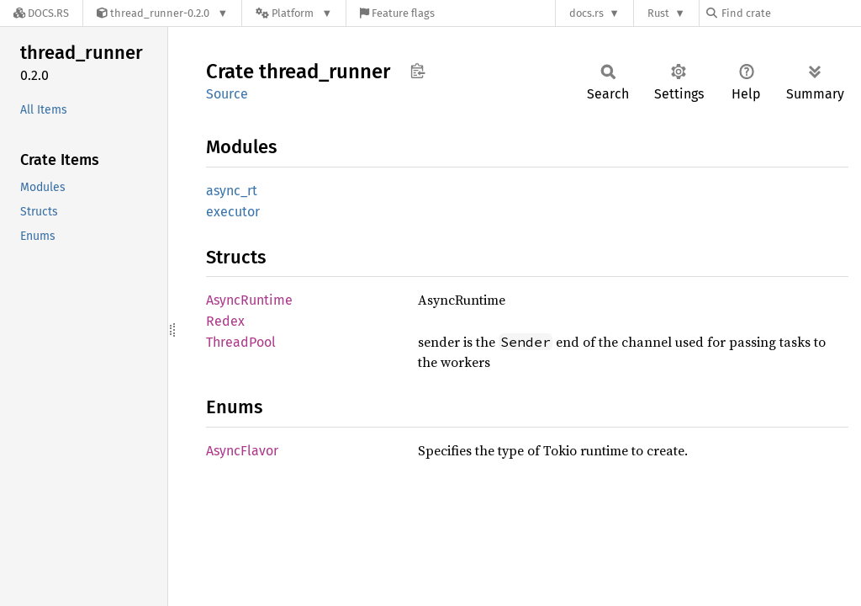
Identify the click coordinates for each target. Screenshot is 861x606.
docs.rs (586, 13)
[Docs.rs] (41, 13)
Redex (225, 321)
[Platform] (294, 13)
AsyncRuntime (249, 300)
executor (233, 212)
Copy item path (417, 70)
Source (227, 94)
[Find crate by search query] (790, 13)
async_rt (231, 191)
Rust (658, 13)
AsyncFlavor (242, 451)
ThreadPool (241, 342)
